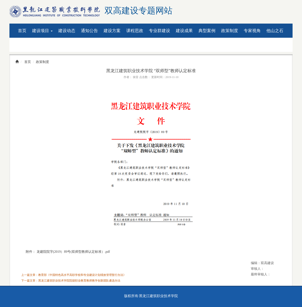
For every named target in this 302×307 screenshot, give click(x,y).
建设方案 (112, 30)
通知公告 (89, 30)
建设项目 (42, 30)
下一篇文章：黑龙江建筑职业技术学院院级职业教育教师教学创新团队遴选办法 (70, 280)
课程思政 (134, 30)
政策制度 (229, 30)
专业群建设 (159, 30)
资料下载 (26, 44)
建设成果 (184, 30)
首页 (22, 30)
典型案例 (206, 30)
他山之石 (274, 30)
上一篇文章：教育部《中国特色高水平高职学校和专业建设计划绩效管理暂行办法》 (73, 275)
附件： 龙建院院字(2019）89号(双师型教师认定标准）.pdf (68, 251)
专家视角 (252, 30)
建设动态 (66, 30)
